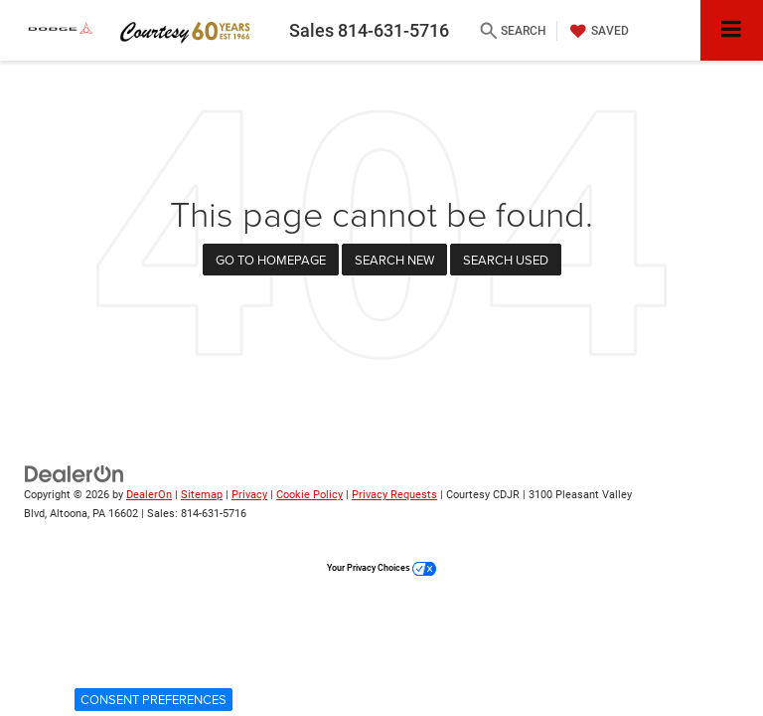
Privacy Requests (394, 494)
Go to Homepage (271, 259)
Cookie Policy (309, 494)
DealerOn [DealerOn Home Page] (149, 494)
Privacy (249, 494)
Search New (394, 259)
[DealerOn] (74, 473)
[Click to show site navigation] (731, 30)
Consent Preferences (153, 699)
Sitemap (202, 494)
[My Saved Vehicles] (597, 31)
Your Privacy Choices (381, 568)
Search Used (505, 259)
